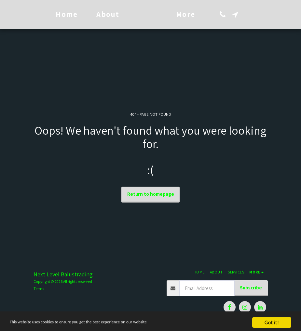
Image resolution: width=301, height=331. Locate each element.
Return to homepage (150, 194)
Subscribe (251, 288)
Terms (39, 288)
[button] (246, 14)
